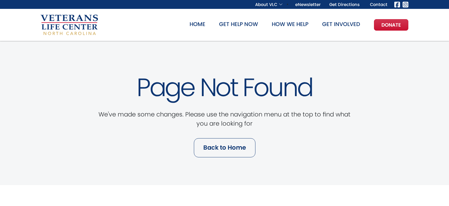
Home (197, 24)
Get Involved (341, 24)
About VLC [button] (266, 4)
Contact (378, 4)
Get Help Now (238, 24)
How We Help (290, 24)
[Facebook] (397, 4)
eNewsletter (308, 4)
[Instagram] (405, 4)
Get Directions (344, 4)
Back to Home (224, 147)
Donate (391, 24)
